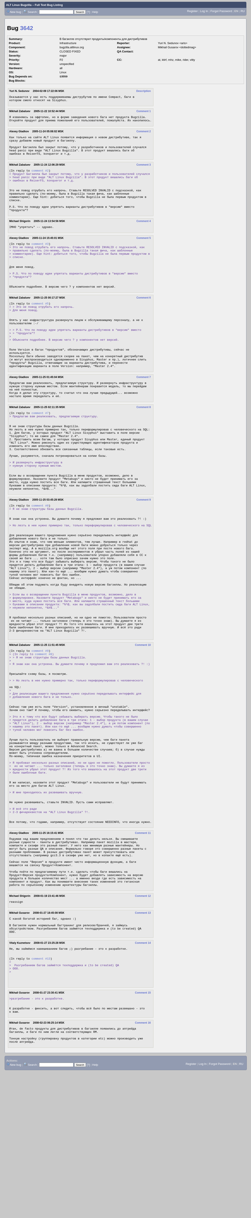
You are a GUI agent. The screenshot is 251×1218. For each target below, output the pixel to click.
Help (95, 12)
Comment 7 (143, 415)
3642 (26, 28)
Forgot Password (221, 11)
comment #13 (40, 1093)
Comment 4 (143, 236)
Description (143, 91)
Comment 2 (143, 134)
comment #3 (40, 260)
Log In (204, 11)
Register (192, 11)
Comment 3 (143, 171)
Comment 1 (143, 112)
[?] (88, 12)
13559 (63, 76)
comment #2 (40, 178)
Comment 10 (143, 728)
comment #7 (40, 455)
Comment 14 (143, 1075)
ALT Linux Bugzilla (19, 5)
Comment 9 (143, 557)
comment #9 (40, 735)
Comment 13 (143, 1041)
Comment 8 (143, 448)
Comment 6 (143, 322)
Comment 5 (143, 253)
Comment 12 (143, 1024)
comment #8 (40, 563)
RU (243, 11)
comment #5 (40, 329)
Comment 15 (143, 1132)
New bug (15, 12)
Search (32, 12)
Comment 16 (143, 1165)
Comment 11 (143, 951)
